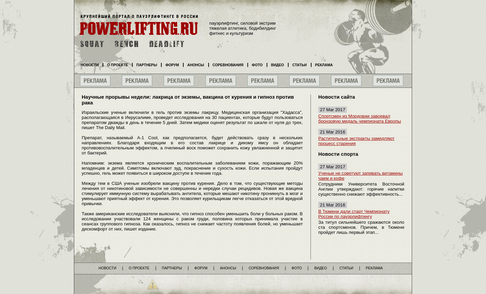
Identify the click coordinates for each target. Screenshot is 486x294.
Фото (257, 65)
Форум (172, 65)
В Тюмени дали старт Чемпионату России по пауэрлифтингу (353, 214)
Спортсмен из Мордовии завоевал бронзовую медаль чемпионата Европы (359, 119)
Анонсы (195, 65)
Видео (277, 65)
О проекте (117, 65)
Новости (90, 65)
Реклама (324, 65)
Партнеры (146, 65)
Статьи (299, 65)
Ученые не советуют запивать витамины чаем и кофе (360, 176)
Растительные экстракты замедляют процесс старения (356, 141)
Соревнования (228, 65)
